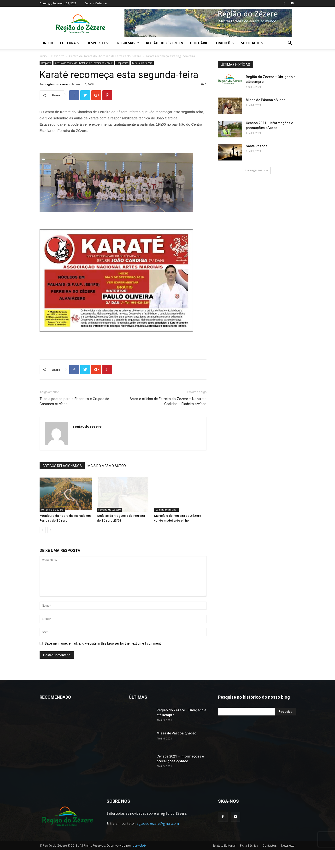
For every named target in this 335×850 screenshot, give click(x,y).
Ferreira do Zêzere (142, 63)
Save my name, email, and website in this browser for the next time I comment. (103, 643)
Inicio (43, 56)
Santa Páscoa (256, 146)
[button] (290, 43)
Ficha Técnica (249, 846)
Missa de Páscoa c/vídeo (266, 100)
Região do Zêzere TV (164, 43)
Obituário (199, 43)
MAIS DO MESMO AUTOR (107, 466)
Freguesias (127, 43)
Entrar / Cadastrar (96, 3)
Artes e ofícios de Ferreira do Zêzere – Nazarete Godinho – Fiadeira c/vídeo (167, 401)
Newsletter (288, 846)
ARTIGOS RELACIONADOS (62, 466)
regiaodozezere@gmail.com (157, 823)
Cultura (70, 43)
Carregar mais (256, 170)
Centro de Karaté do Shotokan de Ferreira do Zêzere (105, 56)
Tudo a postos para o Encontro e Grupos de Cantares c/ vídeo (74, 401)
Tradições (224, 43)
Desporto (98, 43)
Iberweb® (139, 846)
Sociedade (252, 43)
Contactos (269, 846)
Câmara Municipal (166, 509)
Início (48, 43)
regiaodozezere (56, 84)
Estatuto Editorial (223, 846)
